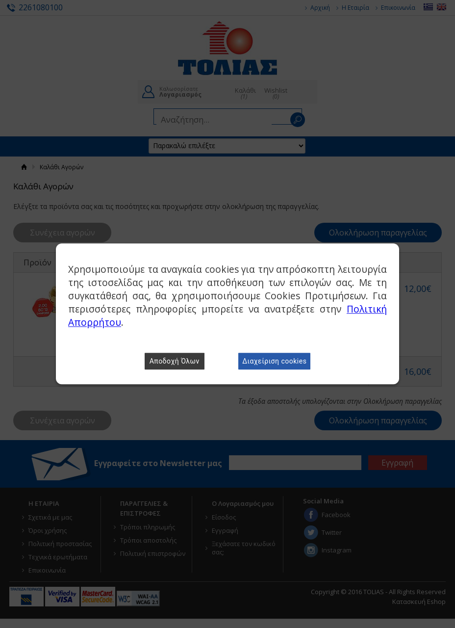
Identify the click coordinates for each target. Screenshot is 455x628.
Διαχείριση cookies (274, 361)
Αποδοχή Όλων (174, 361)
